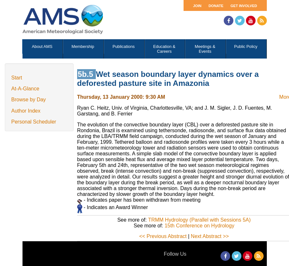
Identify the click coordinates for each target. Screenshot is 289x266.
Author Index (26, 111)
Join (197, 6)
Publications (124, 46)
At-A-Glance (25, 88)
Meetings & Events (205, 49)
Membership (83, 46)
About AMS (42, 46)
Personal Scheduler (33, 121)
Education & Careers (164, 49)
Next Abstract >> (210, 236)
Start (16, 77)
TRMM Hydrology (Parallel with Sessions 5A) (199, 220)
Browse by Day (28, 99)
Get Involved (243, 6)
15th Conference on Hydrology (199, 225)
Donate (216, 6)
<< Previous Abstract (163, 236)
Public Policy (245, 46)
